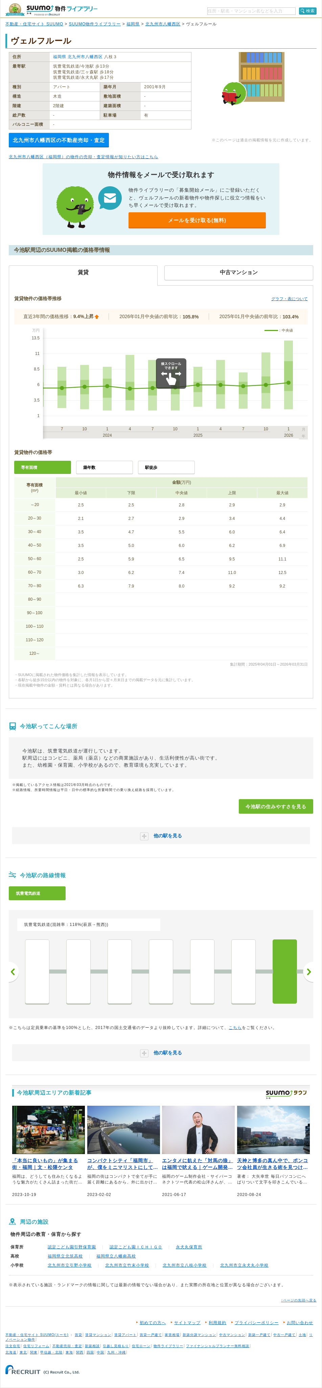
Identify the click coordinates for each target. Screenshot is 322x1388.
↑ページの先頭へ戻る (299, 1300)
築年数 (89, 467)
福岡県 (133, 24)
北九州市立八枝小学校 (185, 1265)
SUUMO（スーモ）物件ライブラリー (51, 9)
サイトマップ (187, 1322)
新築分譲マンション (199, 1335)
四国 (90, 1352)
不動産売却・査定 (67, 1346)
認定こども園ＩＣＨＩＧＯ (136, 1247)
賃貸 (78, 1335)
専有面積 (29, 467)
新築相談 (92, 1346)
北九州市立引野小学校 (70, 1265)
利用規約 (217, 1322)
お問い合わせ (300, 1322)
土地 (302, 1335)
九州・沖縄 (116, 1352)
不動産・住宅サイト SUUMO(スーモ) (37, 1335)
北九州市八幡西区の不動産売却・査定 (59, 140)
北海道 (11, 1352)
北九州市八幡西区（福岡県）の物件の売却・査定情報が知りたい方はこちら (83, 156)
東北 (23, 1352)
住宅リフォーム (36, 1346)
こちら (235, 1027)
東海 (69, 1352)
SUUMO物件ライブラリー (95, 24)
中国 (100, 1352)
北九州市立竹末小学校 (127, 1265)
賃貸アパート (125, 1335)
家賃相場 (172, 1335)
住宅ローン (141, 1346)
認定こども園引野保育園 (72, 1247)
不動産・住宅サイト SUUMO (34, 24)
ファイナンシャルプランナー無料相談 (217, 1346)
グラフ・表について (289, 298)
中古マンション (232, 1335)
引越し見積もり (116, 1346)
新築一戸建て (259, 1335)
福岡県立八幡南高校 (116, 1256)
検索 (310, 10)
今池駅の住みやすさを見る (276, 806)
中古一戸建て (284, 1335)
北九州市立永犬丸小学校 (244, 1265)
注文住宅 (12, 1346)
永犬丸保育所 (189, 1247)
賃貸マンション (98, 1335)
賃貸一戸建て (151, 1335)
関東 (34, 1352)
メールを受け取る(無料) (197, 220)
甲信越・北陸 (51, 1352)
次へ (308, 971)
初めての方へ (153, 1322)
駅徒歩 (151, 467)
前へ (14, 971)
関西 (80, 1352)
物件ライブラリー (168, 1346)
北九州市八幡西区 (163, 24)
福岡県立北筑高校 (65, 1256)
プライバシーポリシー (257, 1322)
